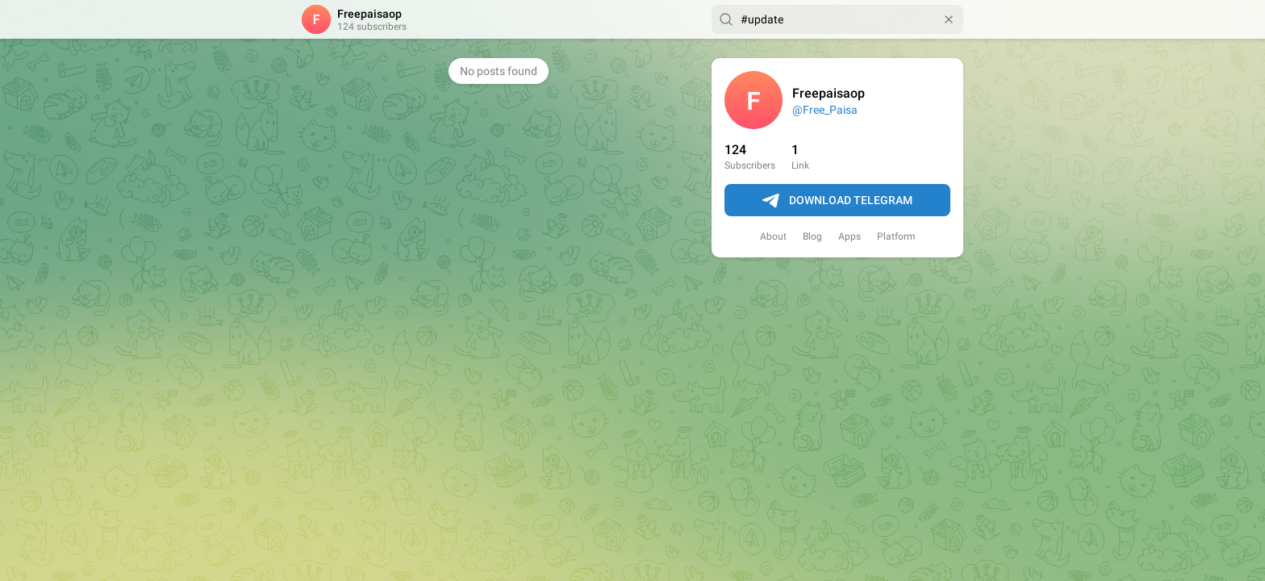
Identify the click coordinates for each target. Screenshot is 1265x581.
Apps (849, 236)
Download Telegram (837, 201)
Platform (896, 236)
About (773, 236)
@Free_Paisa (825, 109)
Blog (812, 236)
